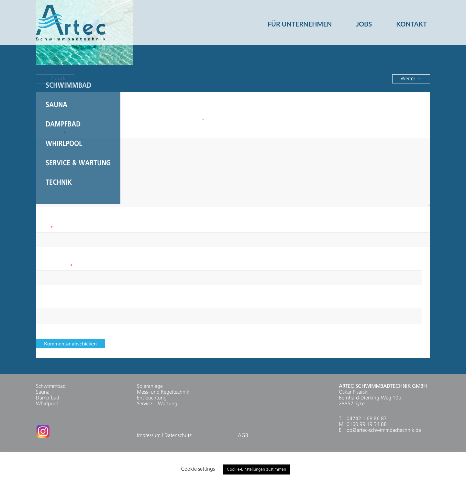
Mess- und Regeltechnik (163, 392)
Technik (59, 182)
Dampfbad (63, 124)
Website (45, 304)
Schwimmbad (68, 85)
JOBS (364, 21)
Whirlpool (64, 143)
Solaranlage (150, 386)
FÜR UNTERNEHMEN (300, 21)
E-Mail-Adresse (54, 266)
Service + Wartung (157, 404)
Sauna (56, 105)
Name (44, 228)
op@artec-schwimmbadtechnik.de (384, 430)
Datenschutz (178, 435)
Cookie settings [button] (198, 469)
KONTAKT (411, 21)
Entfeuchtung (152, 398)
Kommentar (51, 133)
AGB (243, 435)
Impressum (149, 435)
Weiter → (411, 79)
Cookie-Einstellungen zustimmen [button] (256, 469)
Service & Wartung (78, 163)
